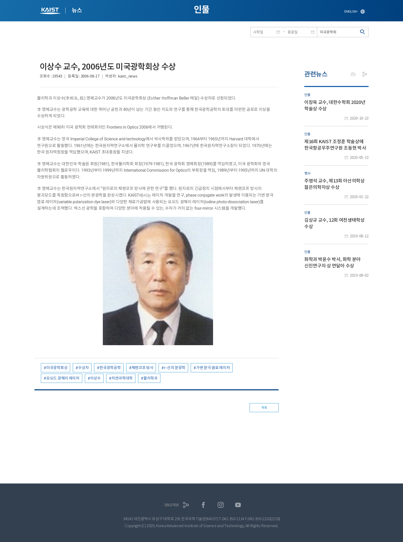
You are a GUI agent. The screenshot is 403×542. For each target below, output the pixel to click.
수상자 (83, 367)
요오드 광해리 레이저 (62, 378)
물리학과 (150, 378)
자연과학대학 (122, 378)
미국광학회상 (56, 367)
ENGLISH (350, 11)
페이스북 (203, 505)
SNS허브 (171, 504)
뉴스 (77, 10)
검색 (362, 32)
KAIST (50, 11)
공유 (365, 74)
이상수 (95, 378)
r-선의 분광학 (174, 367)
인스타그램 (221, 505)
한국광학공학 (110, 367)
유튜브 (238, 505)
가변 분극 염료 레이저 (213, 367)
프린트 (353, 74)
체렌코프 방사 (142, 367)
